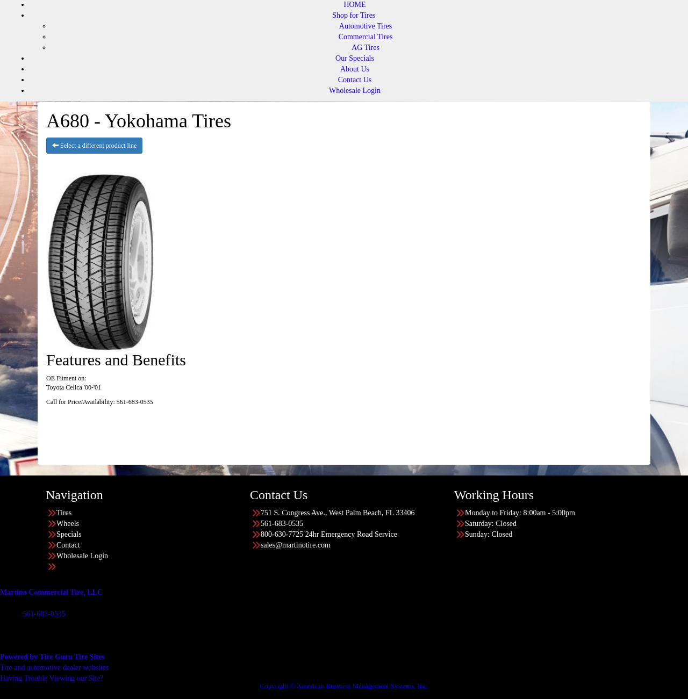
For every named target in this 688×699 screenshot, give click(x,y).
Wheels (67, 524)
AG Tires (365, 48)
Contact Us (355, 80)
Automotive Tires (365, 26)
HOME (354, 5)
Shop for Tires (353, 15)
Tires (63, 513)
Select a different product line (94, 145)
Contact (68, 545)
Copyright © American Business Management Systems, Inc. (344, 686)
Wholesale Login (355, 91)
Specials (69, 534)
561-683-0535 (44, 614)
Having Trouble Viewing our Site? (52, 678)
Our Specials (354, 58)
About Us (354, 69)
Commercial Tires (366, 37)
